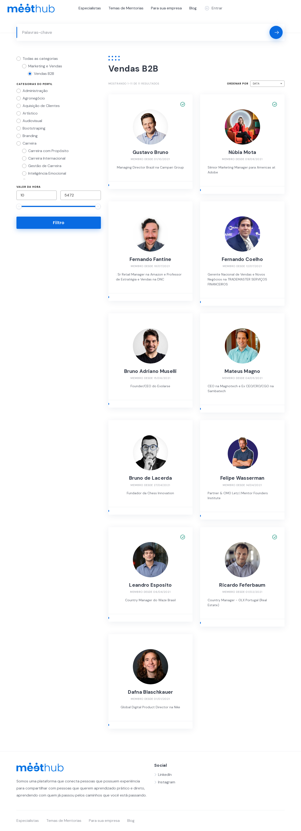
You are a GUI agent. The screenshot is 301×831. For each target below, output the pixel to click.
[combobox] (267, 83)
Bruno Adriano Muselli (150, 371)
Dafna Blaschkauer (150, 692)
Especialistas (90, 8)
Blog (193, 8)
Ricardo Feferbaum (242, 585)
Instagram (166, 782)
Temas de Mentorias (125, 8)
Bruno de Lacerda (150, 478)
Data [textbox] (256, 83)
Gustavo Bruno (150, 152)
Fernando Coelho (242, 259)
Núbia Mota (242, 152)
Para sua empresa (166, 8)
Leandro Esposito (150, 585)
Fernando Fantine (150, 259)
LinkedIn (165, 774)
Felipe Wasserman (242, 478)
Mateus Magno (242, 371)
